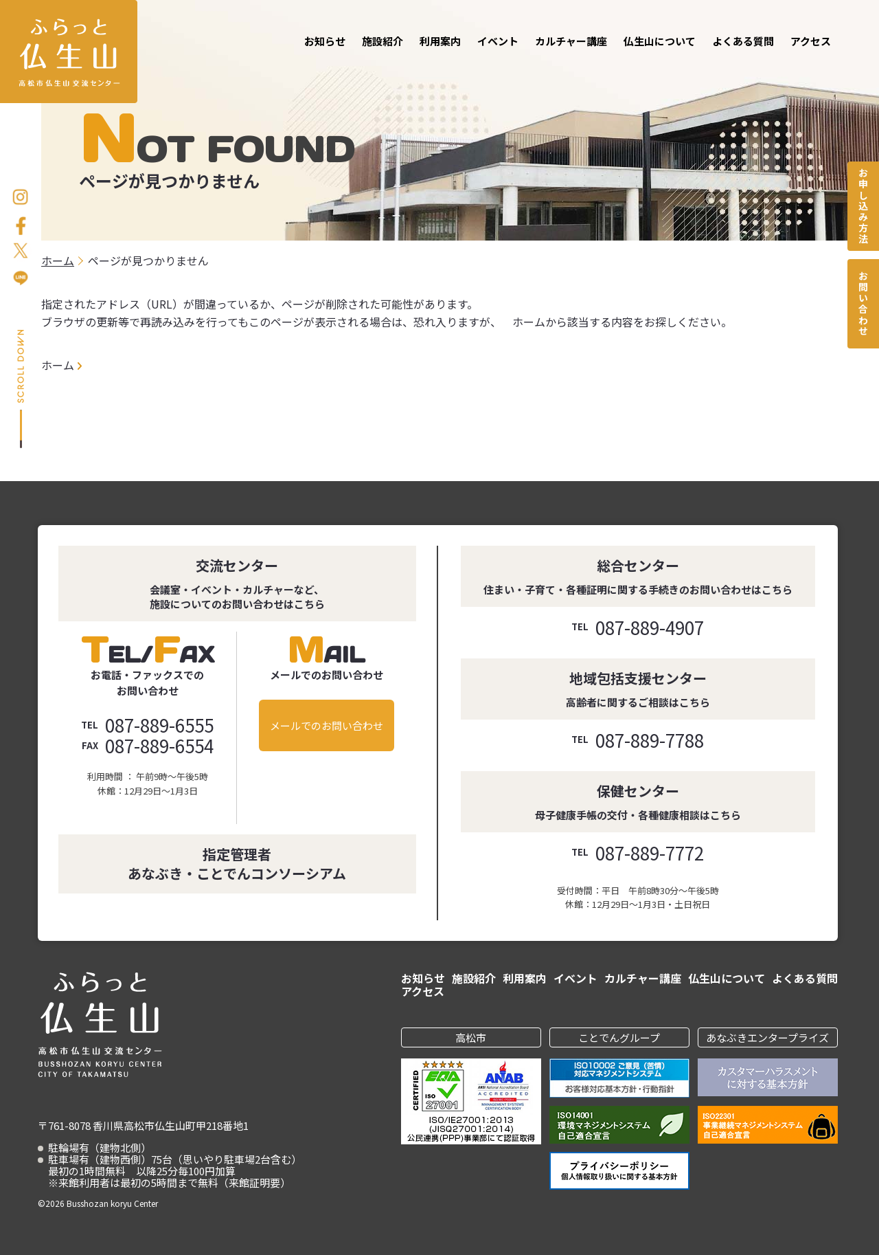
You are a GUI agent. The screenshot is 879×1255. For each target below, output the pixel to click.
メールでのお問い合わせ (326, 725)
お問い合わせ (863, 304)
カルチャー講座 (571, 41)
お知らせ (324, 41)
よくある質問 (743, 41)
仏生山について (660, 41)
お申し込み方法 (863, 206)
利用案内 (440, 41)
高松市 (470, 1037)
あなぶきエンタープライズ (767, 1037)
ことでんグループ (619, 1037)
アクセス (810, 41)
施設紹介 (382, 41)
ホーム (57, 365)
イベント (497, 41)
